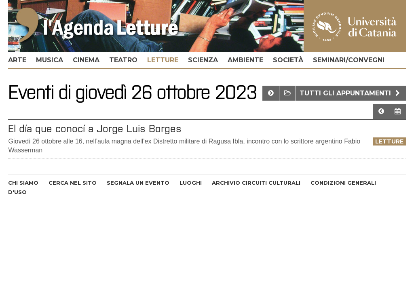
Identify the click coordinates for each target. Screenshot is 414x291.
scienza (203, 60)
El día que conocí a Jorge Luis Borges (95, 128)
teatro (123, 60)
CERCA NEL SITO (73, 182)
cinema (86, 60)
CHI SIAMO (23, 182)
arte (17, 60)
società (288, 60)
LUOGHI (191, 182)
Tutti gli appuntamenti (351, 93)
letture (162, 60)
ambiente (245, 60)
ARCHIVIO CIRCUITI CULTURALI (256, 182)
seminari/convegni (348, 60)
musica (49, 60)
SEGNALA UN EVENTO (138, 182)
